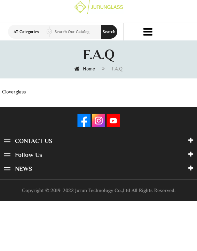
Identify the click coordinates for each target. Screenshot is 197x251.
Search (109, 31)
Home (84, 68)
